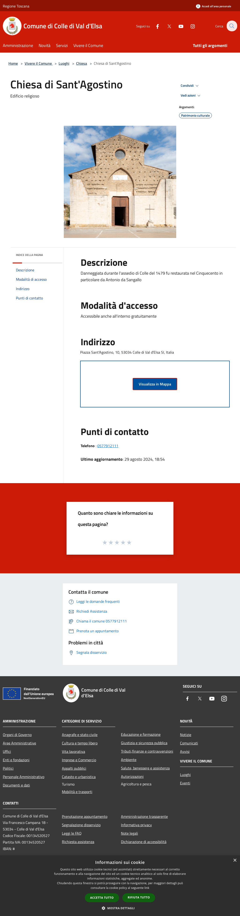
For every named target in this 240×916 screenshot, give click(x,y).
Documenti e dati (16, 785)
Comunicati (189, 743)
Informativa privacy (136, 825)
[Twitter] (166, 26)
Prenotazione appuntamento (84, 816)
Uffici (7, 751)
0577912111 (107, 446)
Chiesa (81, 63)
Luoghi (64, 63)
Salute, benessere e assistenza (145, 768)
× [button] (234, 860)
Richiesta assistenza (78, 841)
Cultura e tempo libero (80, 743)
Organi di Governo (17, 734)
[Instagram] (190, 26)
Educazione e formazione (141, 734)
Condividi (190, 86)
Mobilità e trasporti (77, 791)
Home (13, 63)
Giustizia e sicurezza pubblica (144, 743)
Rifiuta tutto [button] (139, 897)
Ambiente (128, 759)
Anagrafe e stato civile (80, 734)
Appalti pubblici (74, 768)
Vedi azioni (191, 95)
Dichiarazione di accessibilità (143, 841)
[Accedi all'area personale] (213, 6)
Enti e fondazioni (16, 760)
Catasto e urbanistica (79, 776)
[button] (120, 908)
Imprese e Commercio (79, 760)
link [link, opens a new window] (146, 888)
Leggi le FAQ (72, 833)
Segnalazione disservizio (81, 825)
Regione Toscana (16, 6)
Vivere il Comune (39, 63)
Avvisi (185, 751)
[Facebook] (154, 26)
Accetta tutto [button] (102, 898)
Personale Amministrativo (23, 776)
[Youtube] (178, 26)
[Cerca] (231, 26)
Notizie (185, 734)
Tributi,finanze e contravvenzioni (147, 751)
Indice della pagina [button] (29, 255)
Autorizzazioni (132, 776)
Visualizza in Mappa (155, 384)
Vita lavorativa (73, 751)
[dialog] (120, 885)
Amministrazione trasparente (144, 816)
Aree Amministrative (19, 743)
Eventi (185, 783)
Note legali (129, 833)
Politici (8, 768)
